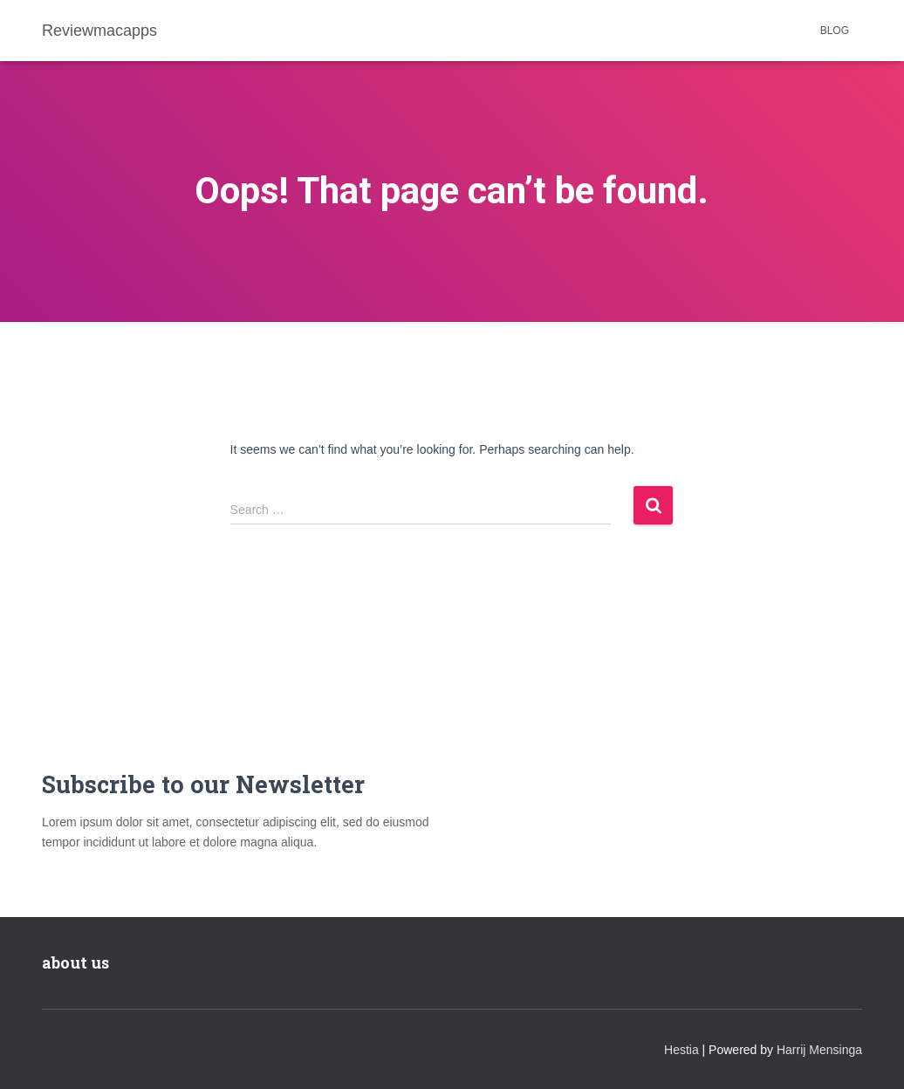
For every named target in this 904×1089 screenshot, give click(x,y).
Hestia (681, 1050)
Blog (834, 30)
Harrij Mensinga (819, 1050)
